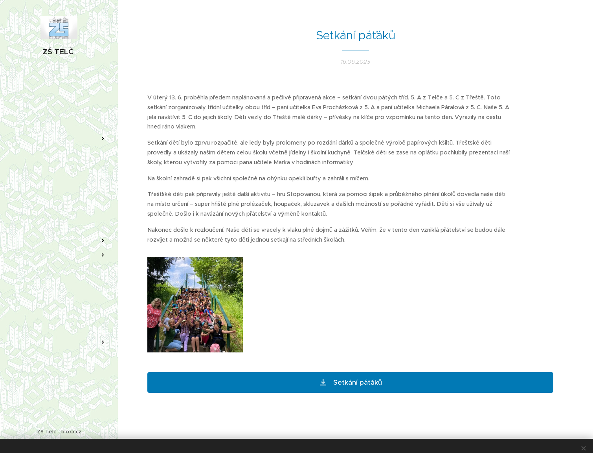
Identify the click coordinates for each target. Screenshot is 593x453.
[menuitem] (59, 115)
